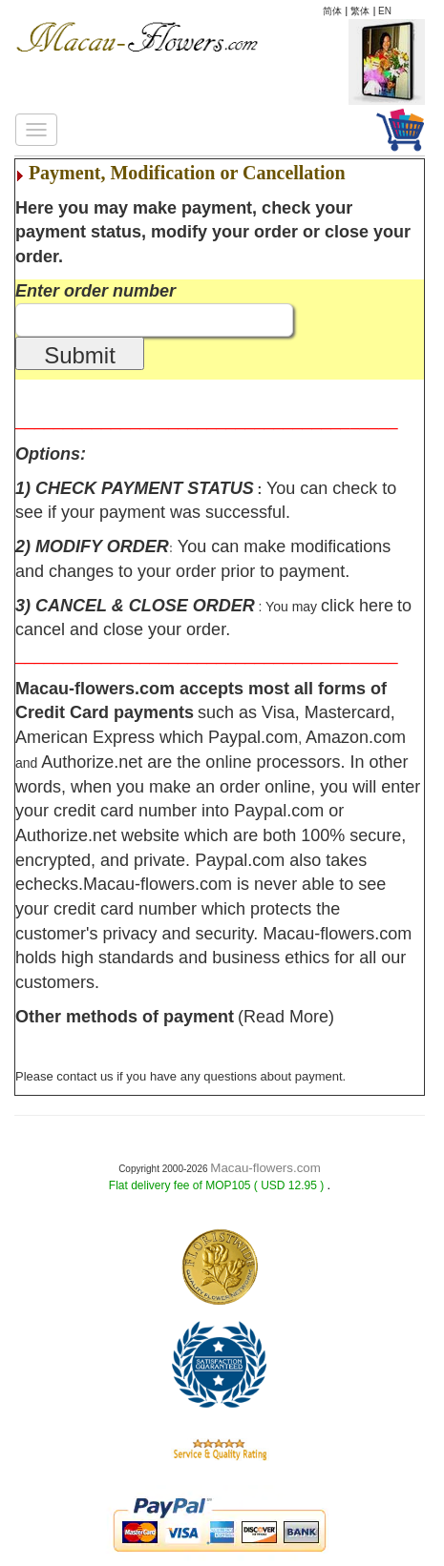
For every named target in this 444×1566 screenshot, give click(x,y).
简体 (332, 11)
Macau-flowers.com (265, 1168)
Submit (80, 355)
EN (384, 11)
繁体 (360, 11)
